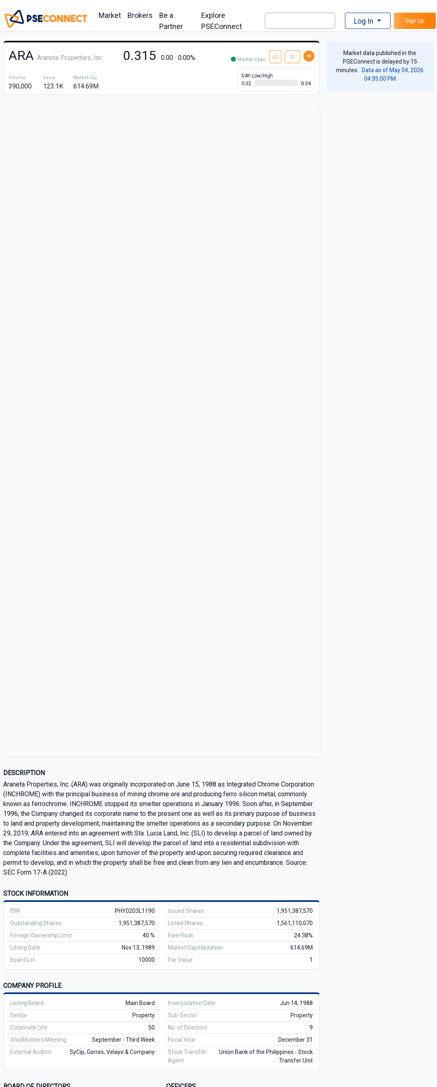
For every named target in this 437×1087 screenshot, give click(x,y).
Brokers (140, 15)
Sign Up (414, 21)
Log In (364, 21)
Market (110, 15)
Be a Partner (171, 21)
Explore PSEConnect (221, 21)
